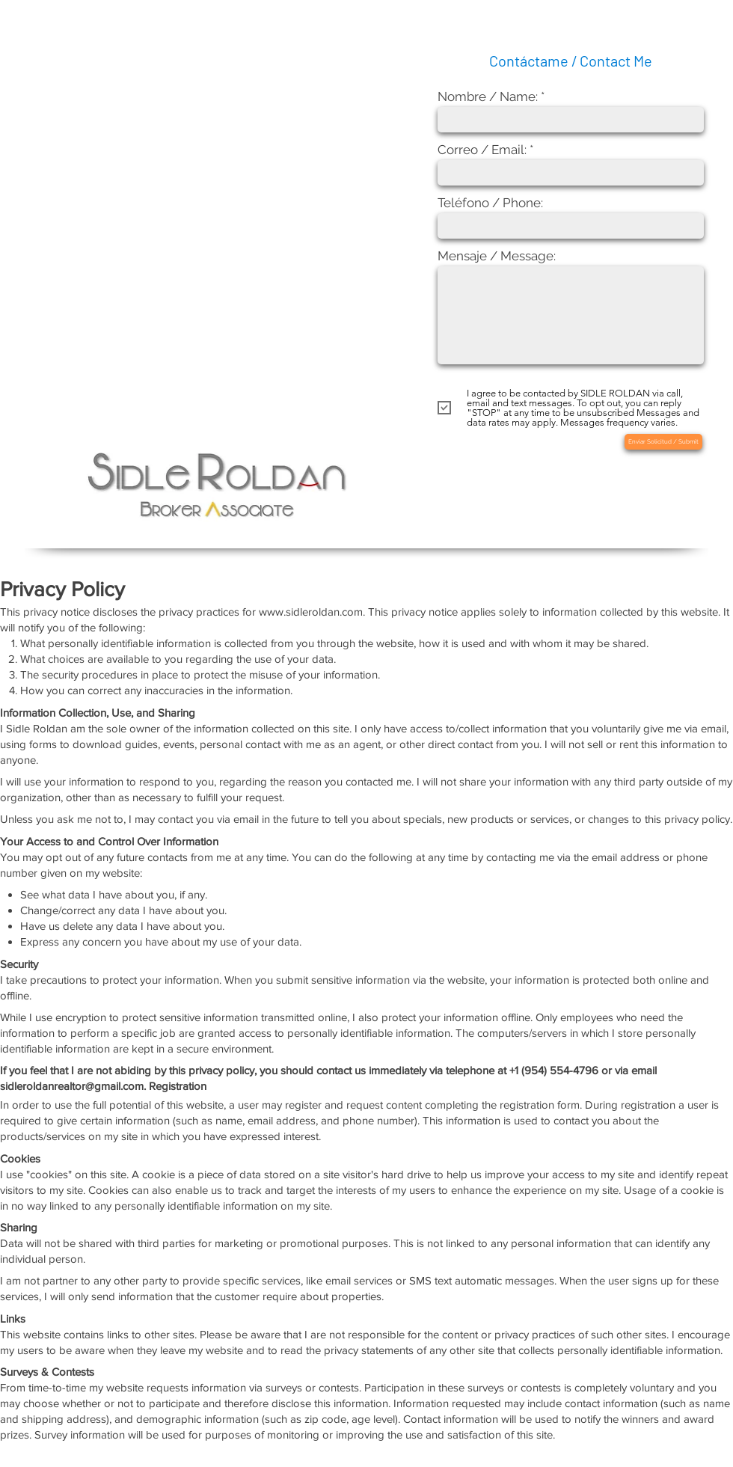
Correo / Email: (482, 150)
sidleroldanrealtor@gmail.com (72, 1085)
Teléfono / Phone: (490, 203)
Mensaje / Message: (497, 256)
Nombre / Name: (488, 97)
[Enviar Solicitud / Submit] (663, 442)
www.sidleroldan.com (311, 611)
